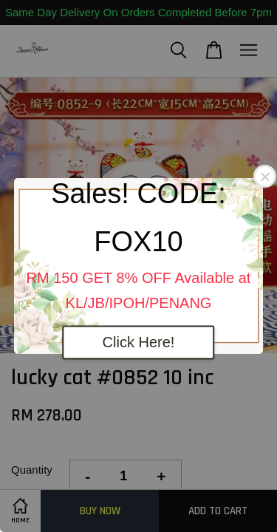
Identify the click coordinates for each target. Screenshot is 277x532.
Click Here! (139, 343)
